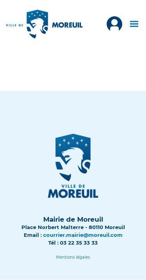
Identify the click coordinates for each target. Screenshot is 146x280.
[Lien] (73, 257)
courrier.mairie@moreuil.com (83, 235)
